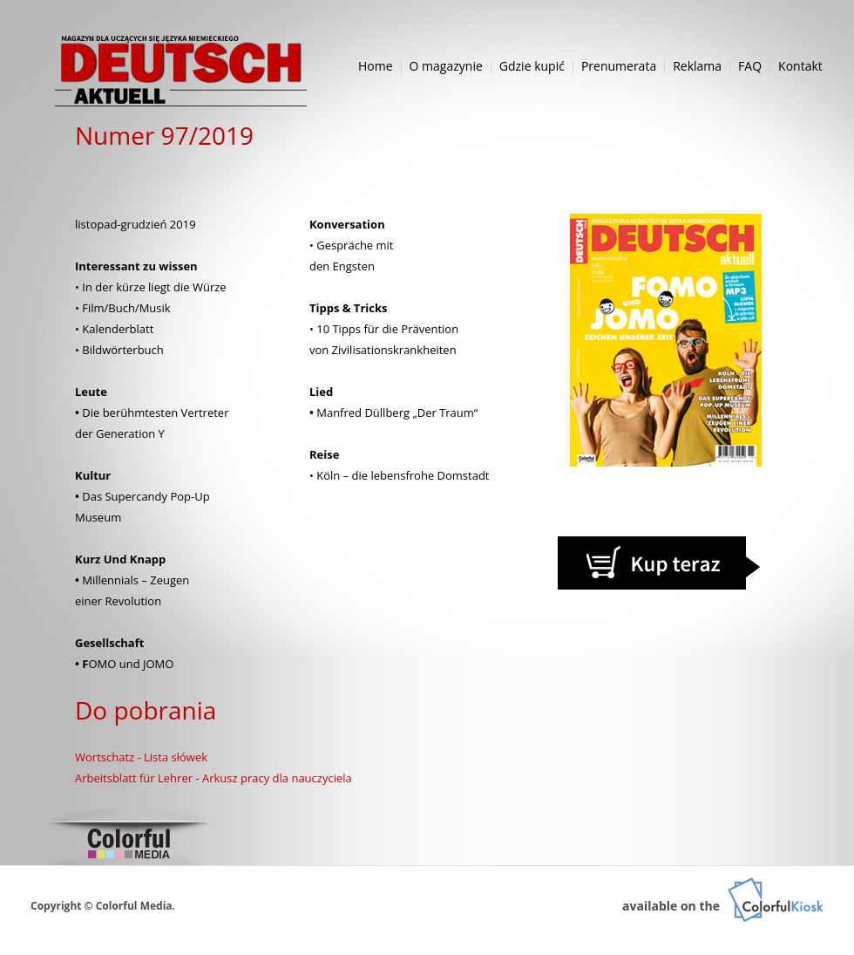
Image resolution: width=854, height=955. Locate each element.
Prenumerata (618, 66)
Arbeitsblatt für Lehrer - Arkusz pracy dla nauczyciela (213, 778)
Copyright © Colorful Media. (102, 905)
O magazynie (446, 66)
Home (375, 66)
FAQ (750, 66)
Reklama (697, 66)
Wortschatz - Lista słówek (141, 757)
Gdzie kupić (532, 66)
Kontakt (800, 66)
